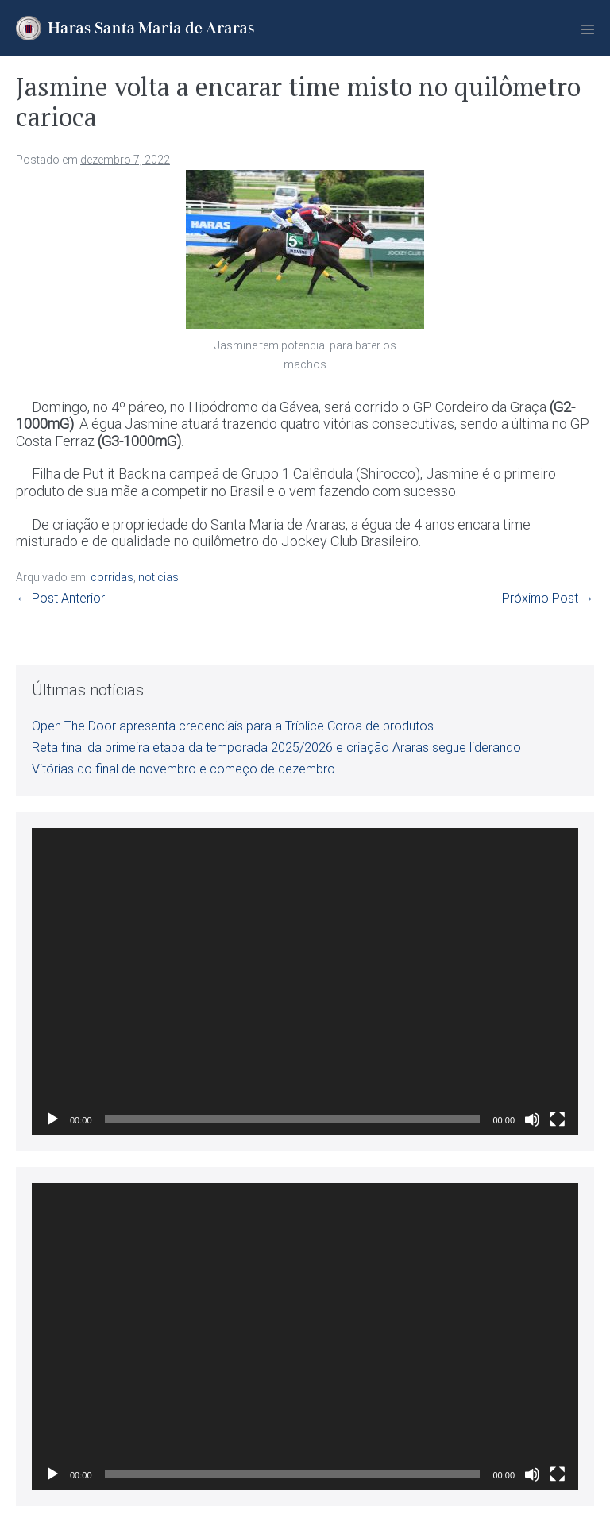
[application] (305, 981)
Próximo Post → (548, 598)
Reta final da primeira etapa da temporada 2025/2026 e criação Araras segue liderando (276, 747)
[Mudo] (532, 1119)
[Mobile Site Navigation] (587, 29)
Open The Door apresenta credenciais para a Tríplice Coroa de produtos (233, 726)
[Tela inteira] (558, 1119)
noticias (158, 577)
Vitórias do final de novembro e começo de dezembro (183, 768)
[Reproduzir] (52, 1119)
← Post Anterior (60, 598)
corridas (112, 577)
